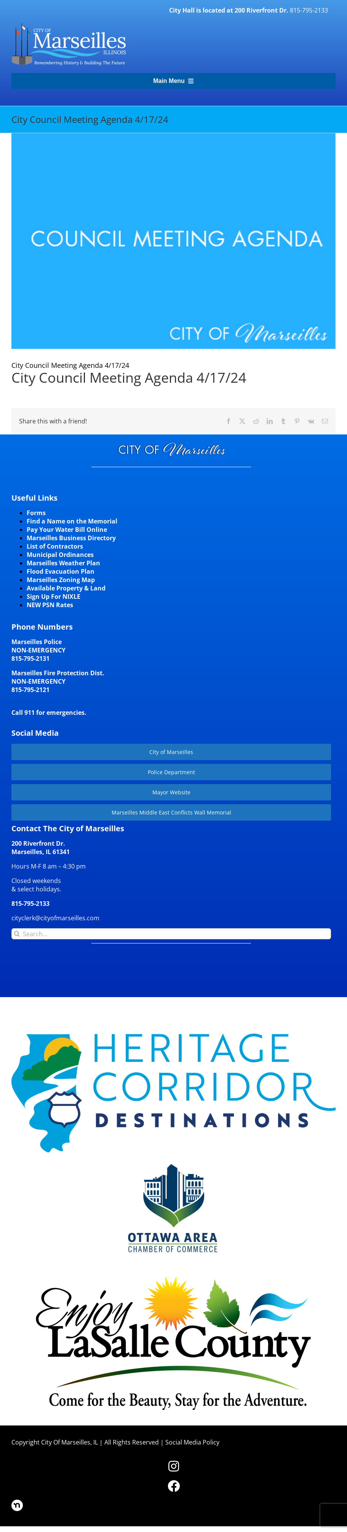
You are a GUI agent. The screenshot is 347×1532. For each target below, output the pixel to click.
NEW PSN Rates (50, 605)
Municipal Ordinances (60, 554)
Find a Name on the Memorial (72, 521)
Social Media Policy (192, 1442)
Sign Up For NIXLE (53, 596)
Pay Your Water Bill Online (67, 529)
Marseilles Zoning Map (61, 580)
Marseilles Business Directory (71, 538)
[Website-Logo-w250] (173, 1163)
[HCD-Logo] (173, 1036)
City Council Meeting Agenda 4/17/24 (128, 377)
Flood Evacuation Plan (60, 571)
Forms (36, 513)
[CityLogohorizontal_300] (68, 23)
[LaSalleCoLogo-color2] (173, 1278)
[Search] (16, 933)
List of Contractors (55, 546)
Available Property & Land (66, 588)
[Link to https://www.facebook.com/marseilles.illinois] (174, 1486)
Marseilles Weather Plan (63, 563)
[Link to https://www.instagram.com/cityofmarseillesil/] (173, 1466)
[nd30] (17, 1503)
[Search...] (171, 933)
